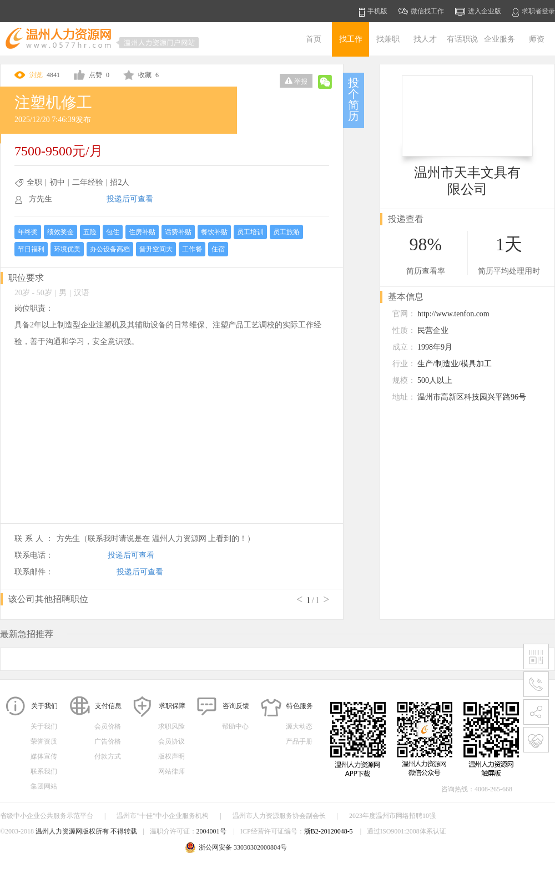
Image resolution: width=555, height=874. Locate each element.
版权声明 (171, 756)
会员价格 (107, 726)
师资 (536, 39)
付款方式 (107, 756)
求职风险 (171, 726)
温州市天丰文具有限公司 (467, 180)
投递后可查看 (130, 199)
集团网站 (44, 786)
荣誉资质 (44, 741)
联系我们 (44, 771)
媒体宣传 (44, 756)
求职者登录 (533, 12)
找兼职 (388, 39)
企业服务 (499, 39)
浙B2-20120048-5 (328, 831)
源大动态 (299, 726)
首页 (313, 39)
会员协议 (171, 741)
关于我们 (44, 726)
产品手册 (299, 741)
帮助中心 (235, 726)
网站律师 (171, 771)
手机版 (373, 12)
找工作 (350, 39)
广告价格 (107, 741)
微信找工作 (421, 11)
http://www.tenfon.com (453, 314)
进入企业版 (478, 11)
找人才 (425, 39)
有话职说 (462, 39)
